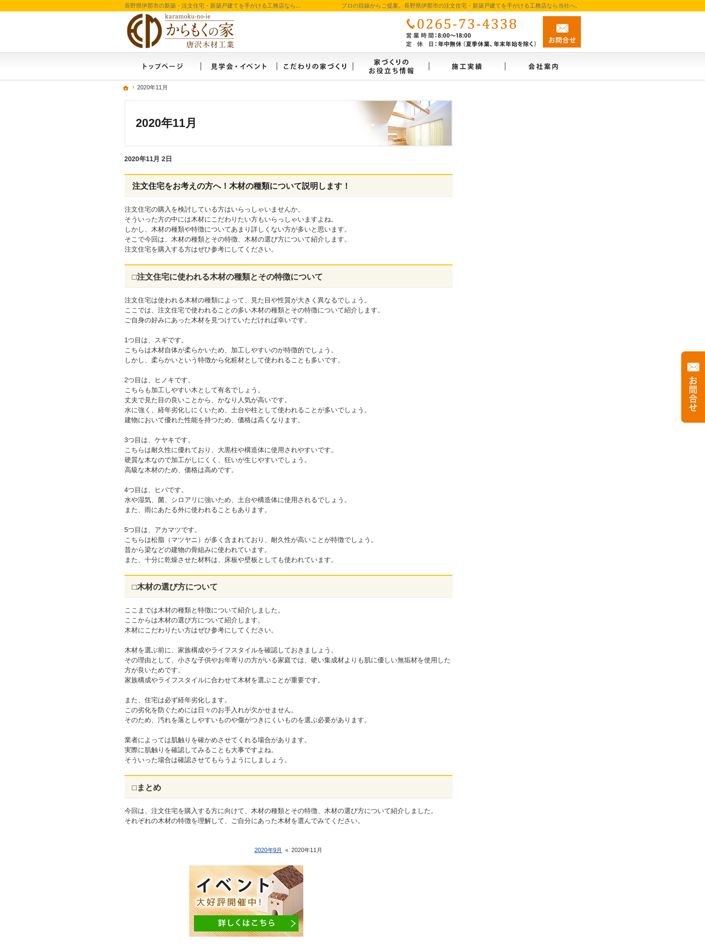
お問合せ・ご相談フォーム (524, 889)
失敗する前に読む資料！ (518, 567)
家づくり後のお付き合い (518, 465)
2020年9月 (268, 850)
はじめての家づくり (512, 424)
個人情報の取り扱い (512, 628)
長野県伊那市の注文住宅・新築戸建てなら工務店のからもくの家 (447, 927)
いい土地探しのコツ (512, 260)
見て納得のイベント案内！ (522, 240)
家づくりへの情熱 (508, 526)
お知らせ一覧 (502, 608)
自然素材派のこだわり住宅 (522, 383)
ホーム (492, 199)
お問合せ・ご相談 (508, 587)
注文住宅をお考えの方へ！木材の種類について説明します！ (241, 186)
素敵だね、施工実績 (512, 342)
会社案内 (495, 485)
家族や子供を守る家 (512, 444)
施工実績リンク (505, 219)
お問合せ (562, 32)
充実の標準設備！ (508, 403)
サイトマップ (502, 649)
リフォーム (498, 322)
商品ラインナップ (508, 363)
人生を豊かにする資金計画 (522, 281)
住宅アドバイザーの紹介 (518, 547)
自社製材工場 (502, 506)
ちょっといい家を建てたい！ (525, 301)
